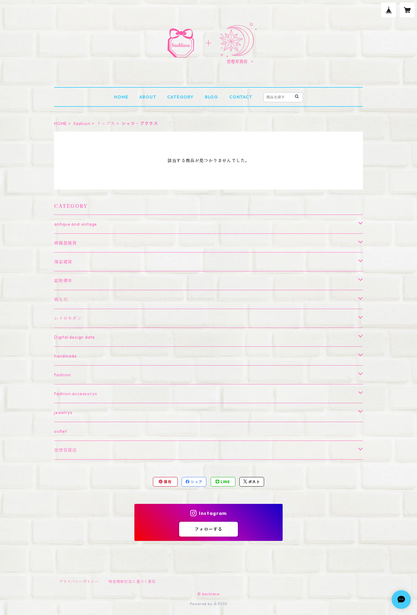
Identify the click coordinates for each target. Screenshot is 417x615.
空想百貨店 (65, 450)
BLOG (211, 97)
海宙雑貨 (63, 262)
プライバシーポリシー (79, 581)
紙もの (61, 299)
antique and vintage (75, 224)
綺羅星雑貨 (65, 243)
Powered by (208, 603)
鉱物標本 (63, 280)
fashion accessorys (75, 393)
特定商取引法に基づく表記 (132, 581)
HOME (121, 97)
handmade (65, 356)
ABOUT (147, 97)
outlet (60, 431)
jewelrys (63, 412)
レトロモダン (68, 318)
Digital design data (74, 337)
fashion (82, 123)
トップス (106, 123)
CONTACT (240, 97)
